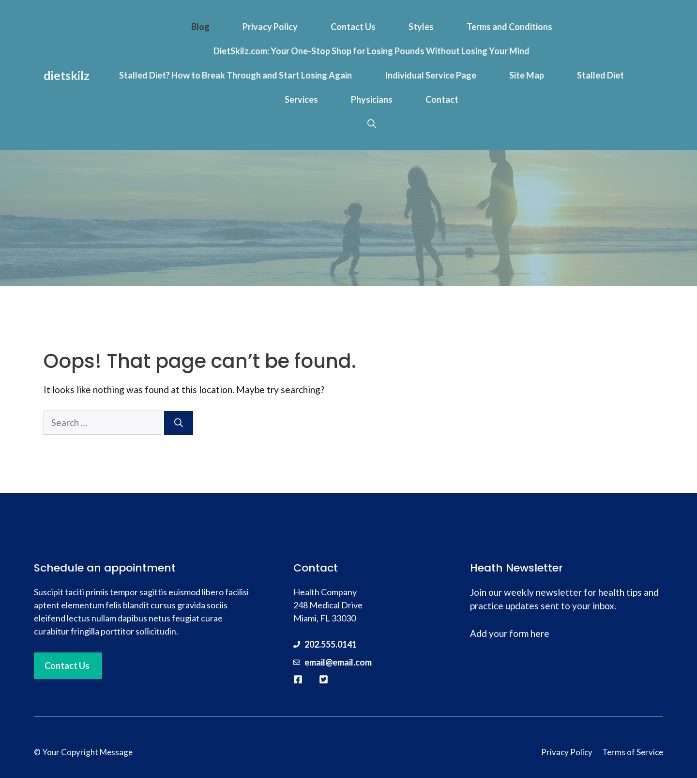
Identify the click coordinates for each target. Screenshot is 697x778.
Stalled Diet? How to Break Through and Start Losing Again (235, 75)
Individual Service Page (430, 75)
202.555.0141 (330, 644)
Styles (421, 26)
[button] (372, 123)
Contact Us (353, 26)
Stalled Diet (600, 75)
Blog (200, 26)
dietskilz (67, 75)
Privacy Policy (270, 26)
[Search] (178, 423)
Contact (441, 99)
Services (301, 99)
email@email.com (338, 662)
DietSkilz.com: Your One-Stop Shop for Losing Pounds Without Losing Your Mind (371, 51)
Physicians (372, 99)
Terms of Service (632, 752)
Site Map (526, 75)
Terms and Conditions (509, 26)
